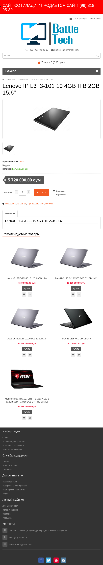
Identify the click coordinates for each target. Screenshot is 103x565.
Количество (7, 192)
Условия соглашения (12, 449)
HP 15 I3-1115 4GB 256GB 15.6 (76, 338)
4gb (29, 204)
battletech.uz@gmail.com (65, 49)
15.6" (41, 204)
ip (13, 204)
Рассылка (6, 518)
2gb (36, 204)
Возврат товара (9, 465)
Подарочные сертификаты (14, 486)
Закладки (6, 514)
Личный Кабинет (10, 506)
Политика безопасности (13, 445)
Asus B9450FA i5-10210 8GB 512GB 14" (27, 338)
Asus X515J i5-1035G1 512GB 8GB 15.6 (27, 278)
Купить (41, 192)
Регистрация (95, 18)
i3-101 (20, 204)
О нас (5, 437)
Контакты (6, 461)
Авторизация (81, 18)
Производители (9, 482)
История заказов (10, 510)
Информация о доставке (13, 441)
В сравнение (59, 194)
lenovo (8, 204)
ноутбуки (49, 204)
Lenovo (22, 161)
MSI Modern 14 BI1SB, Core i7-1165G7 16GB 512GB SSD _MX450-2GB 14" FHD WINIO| (27, 400)
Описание (10, 213)
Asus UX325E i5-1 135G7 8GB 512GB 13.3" (76, 278)
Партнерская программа (13, 490)
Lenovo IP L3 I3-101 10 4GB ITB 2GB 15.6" (36, 79)
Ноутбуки (11, 79)
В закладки (59, 191)
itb (33, 204)
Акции (5, 494)
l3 (15, 204)
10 (25, 204)
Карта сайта (8, 469)
